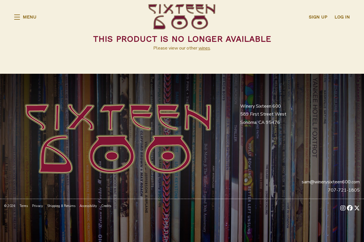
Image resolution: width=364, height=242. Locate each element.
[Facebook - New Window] (350, 208)
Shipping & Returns (61, 206)
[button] (25, 17)
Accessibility (88, 206)
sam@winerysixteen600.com (331, 182)
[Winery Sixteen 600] (118, 138)
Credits (106, 206)
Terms (24, 206)
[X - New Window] (357, 208)
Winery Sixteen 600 (182, 17)
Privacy (37, 206)
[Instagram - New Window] (343, 208)
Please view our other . (182, 48)
